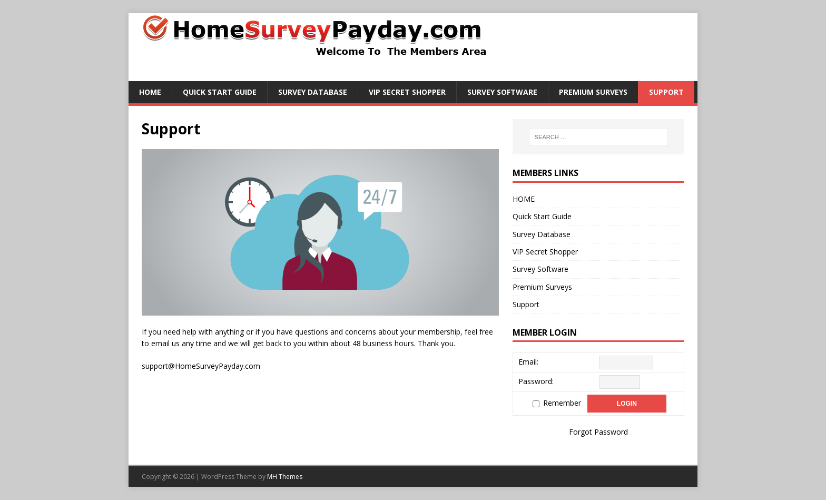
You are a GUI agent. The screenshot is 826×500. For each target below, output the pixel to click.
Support (666, 92)
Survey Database (312, 92)
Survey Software (502, 92)
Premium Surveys (593, 92)
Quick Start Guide (220, 92)
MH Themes (284, 476)
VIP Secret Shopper (407, 92)
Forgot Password (598, 432)
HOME (150, 92)
